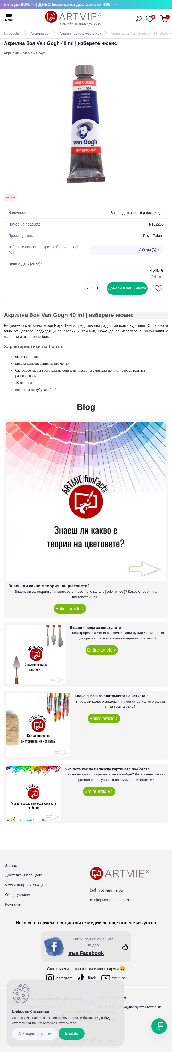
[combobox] (127, 250)
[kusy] (93, 288)
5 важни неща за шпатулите (95, 627)
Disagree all (35, 1034)
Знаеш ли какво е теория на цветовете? (49, 586)
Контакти (13, 904)
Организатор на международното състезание (129, 1007)
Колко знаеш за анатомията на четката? (111, 696)
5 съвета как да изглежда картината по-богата (107, 769)
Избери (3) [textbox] (147, 250)
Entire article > (70, 608)
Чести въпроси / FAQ (24, 885)
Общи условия (18, 894)
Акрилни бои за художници (80, 33)
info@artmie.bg (110, 890)
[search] (139, 19)
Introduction (12, 33)
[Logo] (73, 18)
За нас (11, 865)
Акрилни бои (40, 33)
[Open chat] (159, 1026)
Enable (71, 1033)
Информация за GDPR (110, 900)
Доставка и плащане (23, 875)
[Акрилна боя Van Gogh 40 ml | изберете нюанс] (86, 124)
